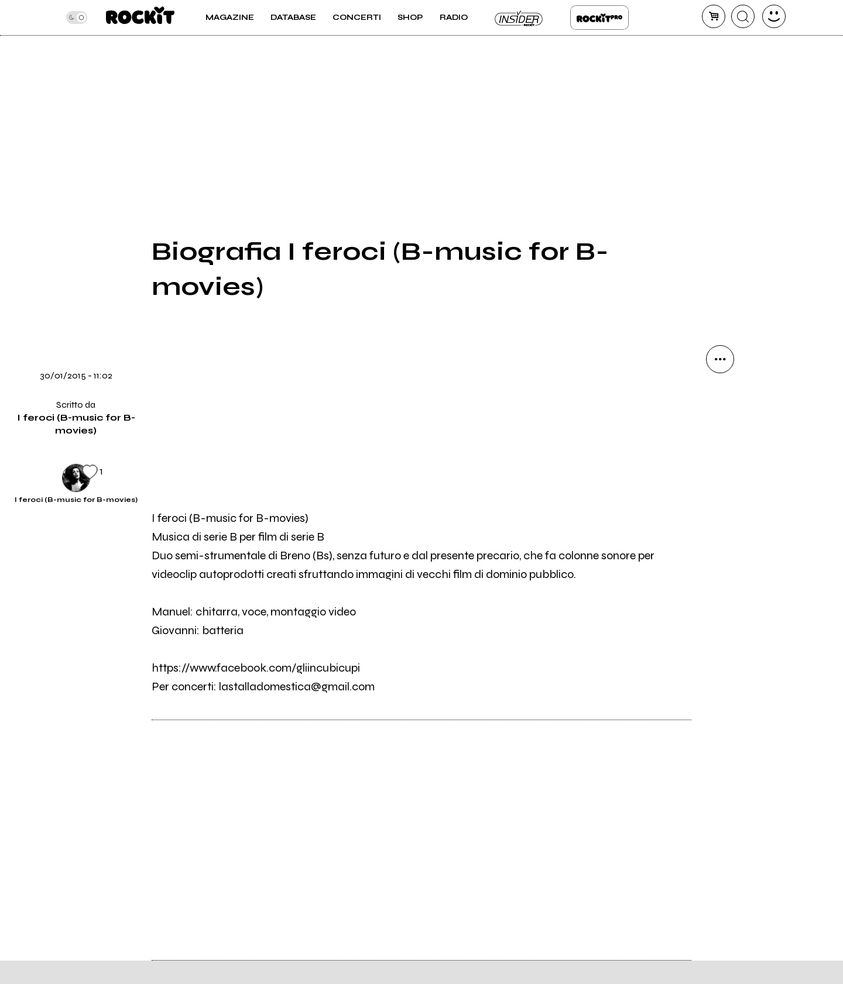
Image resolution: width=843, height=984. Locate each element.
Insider (519, 17)
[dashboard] (774, 16)
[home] (140, 17)
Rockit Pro (599, 17)
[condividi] (720, 359)
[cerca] (743, 16)
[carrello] (713, 16)
